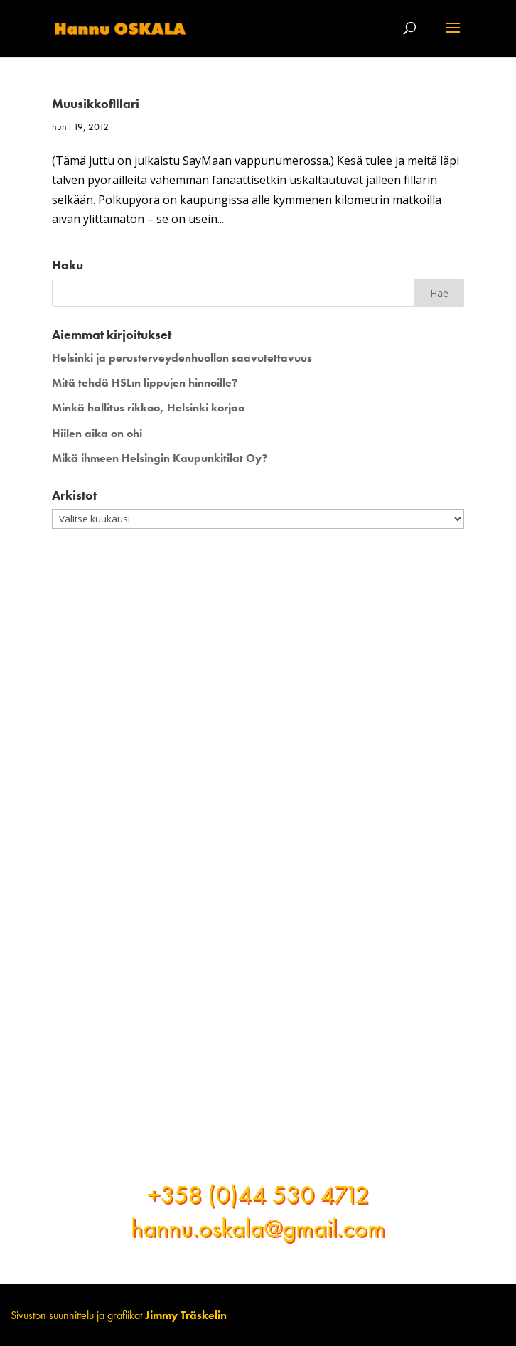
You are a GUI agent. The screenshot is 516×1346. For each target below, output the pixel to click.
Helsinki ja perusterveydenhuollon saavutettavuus (182, 357)
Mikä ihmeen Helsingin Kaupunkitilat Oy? (159, 458)
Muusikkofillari (95, 103)
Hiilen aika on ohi (97, 433)
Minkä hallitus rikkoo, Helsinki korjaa (148, 407)
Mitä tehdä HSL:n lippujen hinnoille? (144, 382)
